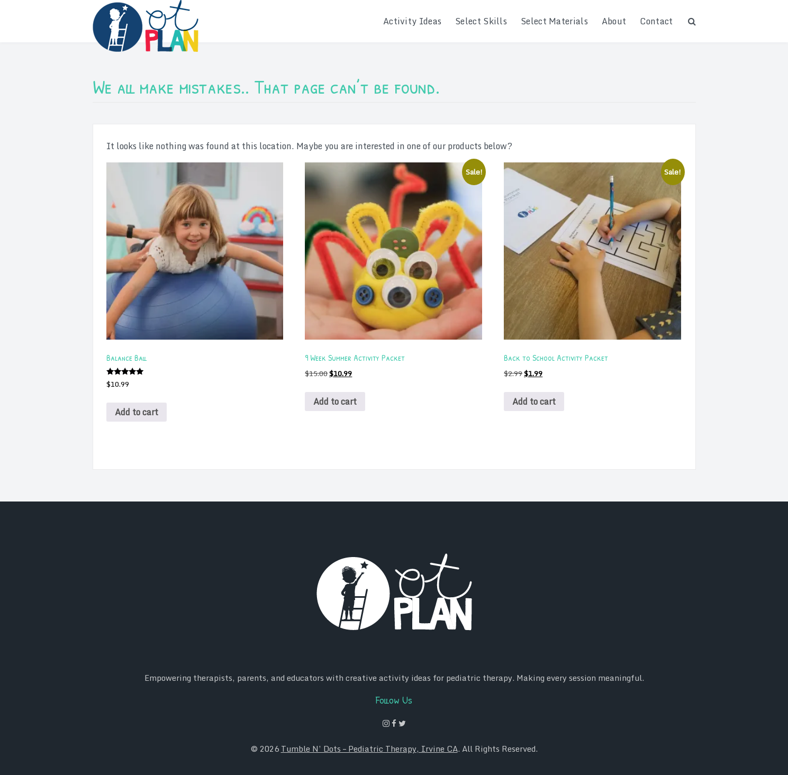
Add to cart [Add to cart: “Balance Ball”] (136, 412)
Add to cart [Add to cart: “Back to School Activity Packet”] (534, 401)
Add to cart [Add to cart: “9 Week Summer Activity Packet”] (335, 401)
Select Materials (554, 21)
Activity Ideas (412, 21)
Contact (656, 21)
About (614, 21)
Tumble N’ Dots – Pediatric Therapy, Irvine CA (369, 748)
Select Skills (481, 21)
